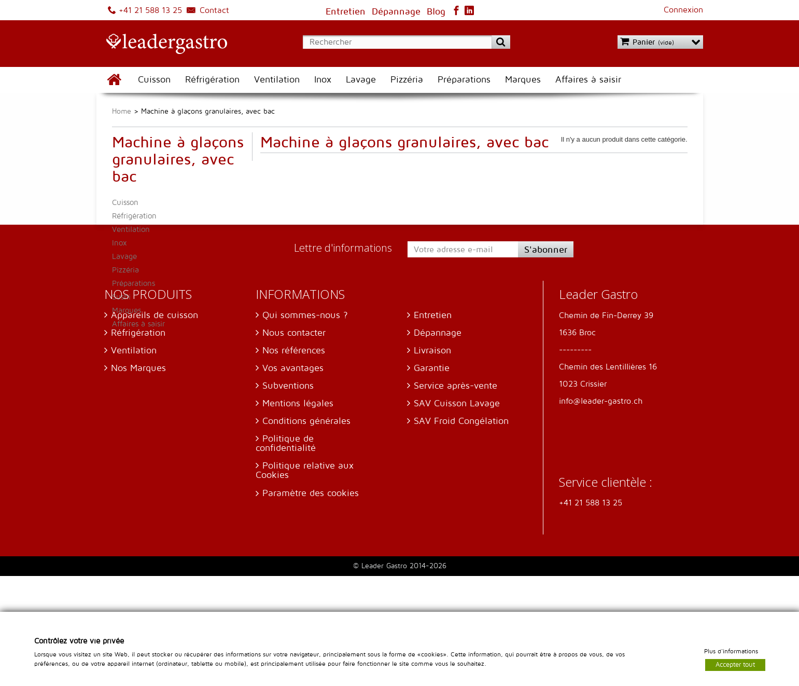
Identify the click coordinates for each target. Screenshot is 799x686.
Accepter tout (735, 664)
